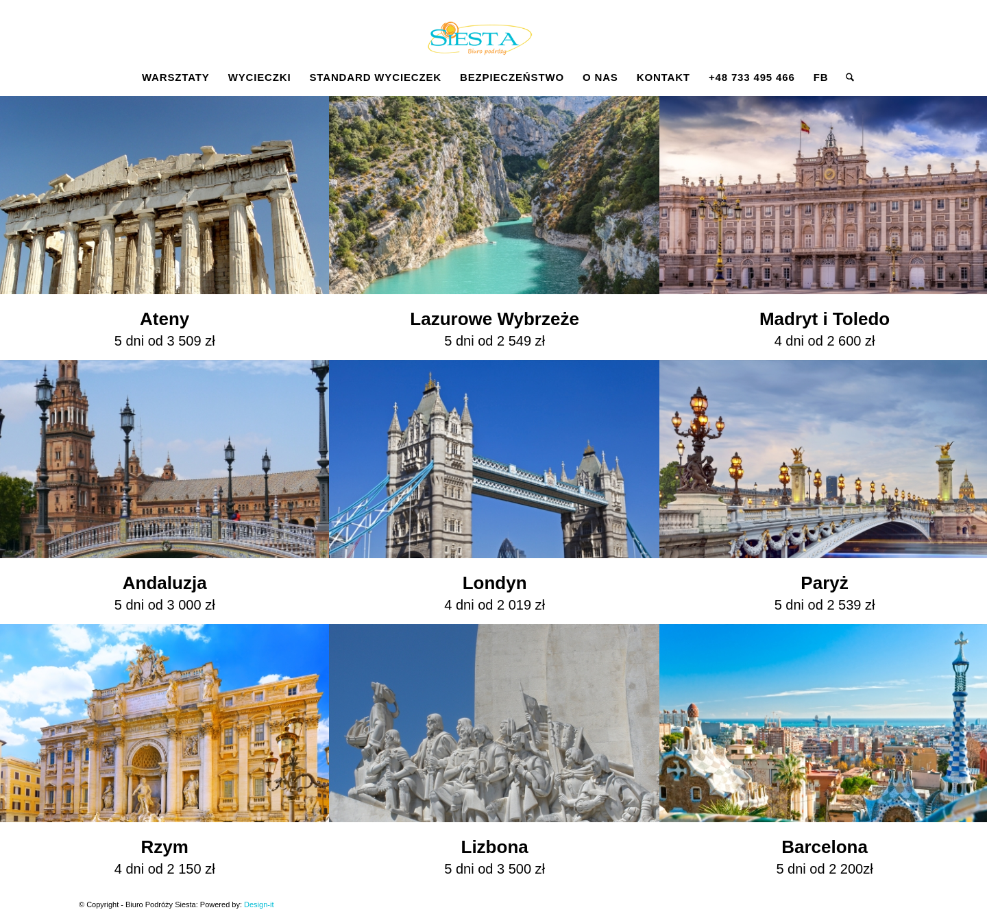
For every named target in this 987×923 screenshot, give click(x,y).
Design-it (258, 904)
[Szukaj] (845, 77)
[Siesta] (479, 44)
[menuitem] (176, 77)
